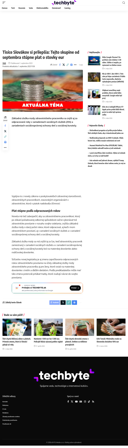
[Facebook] (68, 403)
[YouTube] (76, 403)
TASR (4, 63)
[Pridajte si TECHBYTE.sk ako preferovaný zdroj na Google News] (47, 288)
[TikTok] (89, 403)
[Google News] (80, 403)
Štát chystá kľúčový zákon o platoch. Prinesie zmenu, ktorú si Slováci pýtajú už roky (15, 343)
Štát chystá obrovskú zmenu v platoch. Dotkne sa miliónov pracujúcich (77, 343)
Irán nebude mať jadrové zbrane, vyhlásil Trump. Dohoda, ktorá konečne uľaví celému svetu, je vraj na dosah (106, 163)
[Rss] (93, 403)
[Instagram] (85, 403)
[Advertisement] (64, 29)
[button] (4, 3)
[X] (72, 403)
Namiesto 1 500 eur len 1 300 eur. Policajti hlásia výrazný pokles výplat (47, 343)
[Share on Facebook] (60, 65)
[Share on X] (64, 65)
